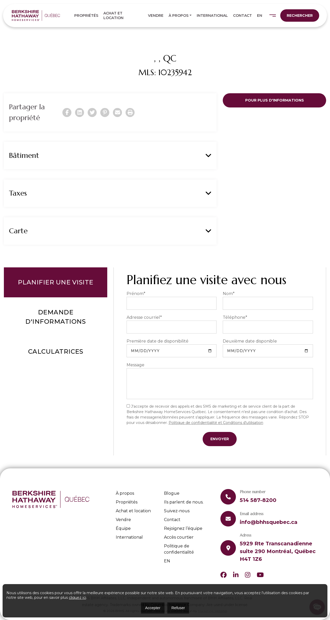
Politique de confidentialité (179, 549)
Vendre (155, 15)
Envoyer (219, 439)
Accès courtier (179, 537)
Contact (242, 15)
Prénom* (136, 293)
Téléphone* (235, 317)
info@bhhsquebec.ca (269, 522)
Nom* (229, 293)
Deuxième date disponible (250, 341)
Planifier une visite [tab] (55, 282)
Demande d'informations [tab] (55, 316)
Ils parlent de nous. (183, 502)
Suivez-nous (176, 510)
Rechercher (300, 15)
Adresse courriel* (144, 317)
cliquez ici (77, 597)
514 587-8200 (258, 500)
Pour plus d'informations (274, 100)
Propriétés (86, 15)
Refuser (178, 608)
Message (135, 364)
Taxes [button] (110, 193)
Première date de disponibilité (157, 341)
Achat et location (113, 15)
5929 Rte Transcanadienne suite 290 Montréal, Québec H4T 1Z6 (278, 551)
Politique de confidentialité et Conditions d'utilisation (216, 422)
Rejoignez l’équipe (183, 528)
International (212, 15)
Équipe (123, 528)
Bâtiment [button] (110, 155)
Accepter (152, 608)
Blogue (171, 493)
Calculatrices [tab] (55, 351)
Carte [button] (110, 231)
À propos (178, 15)
